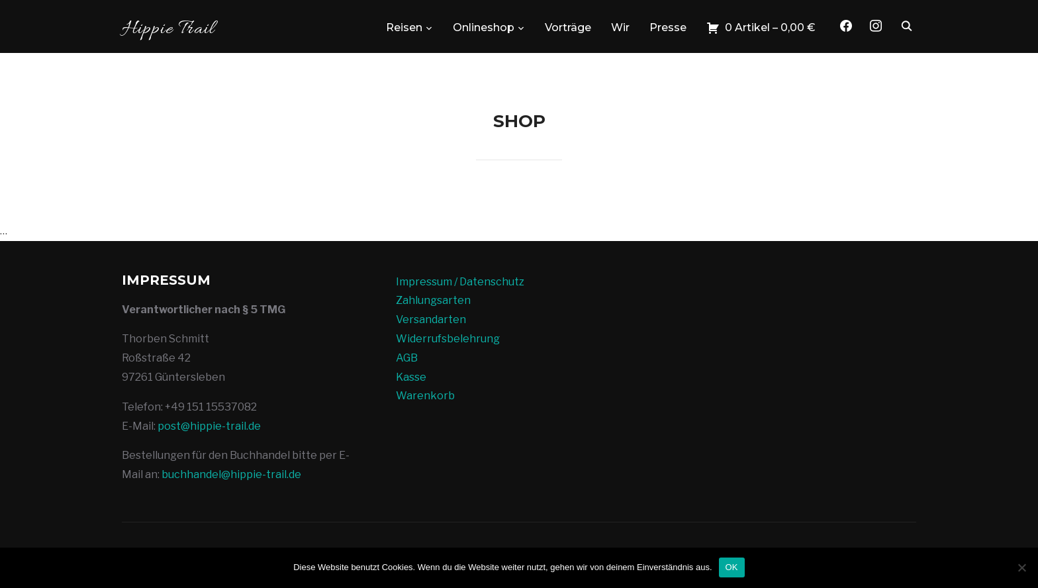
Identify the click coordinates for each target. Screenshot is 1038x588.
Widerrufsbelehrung (448, 338)
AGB (407, 358)
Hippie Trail (168, 29)
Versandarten (431, 319)
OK (732, 567)
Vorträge (568, 27)
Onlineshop (483, 27)
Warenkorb (425, 395)
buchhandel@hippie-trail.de (231, 474)
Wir (620, 27)
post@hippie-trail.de (209, 426)
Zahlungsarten (433, 300)
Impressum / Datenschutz (460, 281)
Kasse (411, 377)
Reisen (404, 27)
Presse (667, 27)
